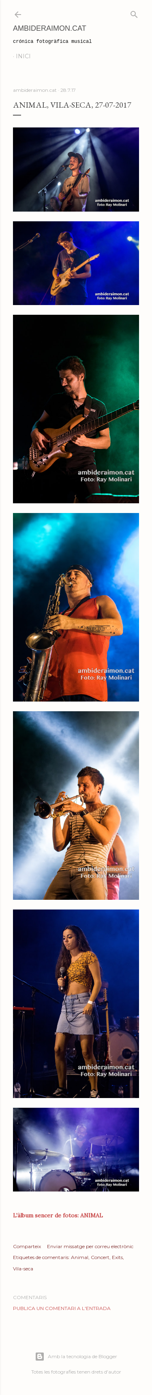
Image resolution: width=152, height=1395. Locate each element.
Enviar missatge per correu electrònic (90, 1246)
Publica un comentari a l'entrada (62, 1308)
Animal (79, 1257)
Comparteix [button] (27, 1246)
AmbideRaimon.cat (49, 28)
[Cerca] (134, 13)
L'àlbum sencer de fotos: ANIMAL (58, 1215)
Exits (117, 1257)
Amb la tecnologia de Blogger (76, 1356)
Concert (100, 1257)
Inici (23, 56)
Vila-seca (23, 1269)
